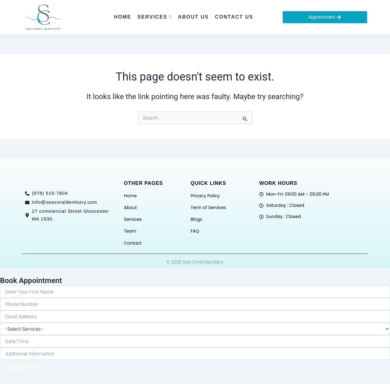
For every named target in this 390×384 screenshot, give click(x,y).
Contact (132, 243)
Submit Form (23, 367)
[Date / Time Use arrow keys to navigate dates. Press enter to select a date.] (195, 341)
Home (130, 196)
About (130, 207)
